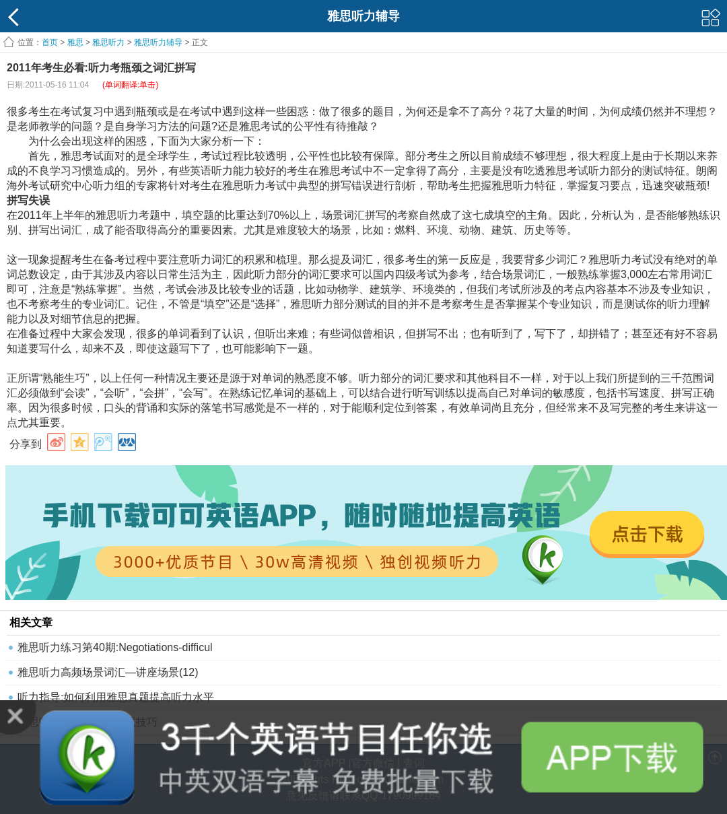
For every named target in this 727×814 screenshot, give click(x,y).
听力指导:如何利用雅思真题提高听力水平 (116, 697)
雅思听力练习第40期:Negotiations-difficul (115, 647)
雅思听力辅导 (158, 42)
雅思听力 (108, 42)
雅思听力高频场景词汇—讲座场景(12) (108, 672)
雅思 (75, 42)
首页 (50, 42)
